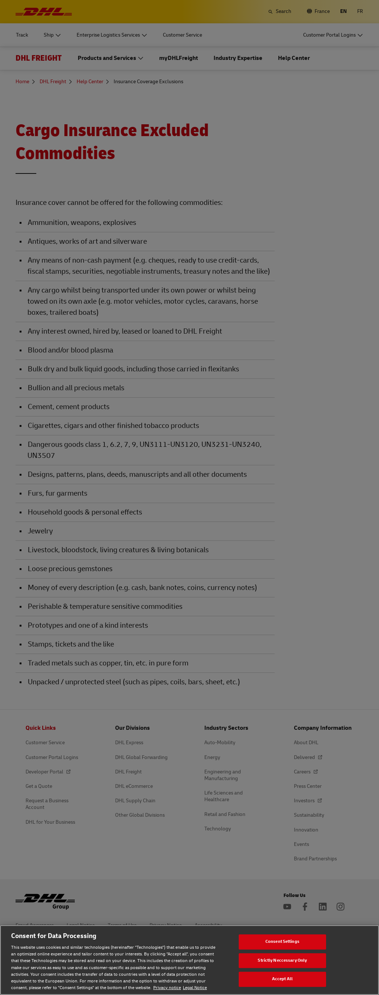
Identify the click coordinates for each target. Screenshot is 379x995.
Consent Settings (282, 941)
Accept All (282, 979)
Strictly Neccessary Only (282, 960)
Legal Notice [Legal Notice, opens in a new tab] (195, 988)
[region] (189, 960)
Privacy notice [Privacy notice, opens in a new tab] (167, 988)
